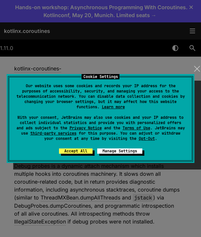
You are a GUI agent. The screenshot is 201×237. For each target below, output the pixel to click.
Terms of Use (136, 128)
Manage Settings (119, 151)
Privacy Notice (86, 128)
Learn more (113, 107)
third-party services (53, 133)
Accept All (75, 151)
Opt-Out (147, 138)
